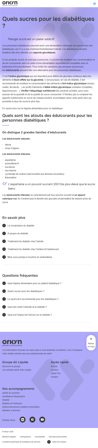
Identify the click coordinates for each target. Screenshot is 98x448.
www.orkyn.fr (35, 350)
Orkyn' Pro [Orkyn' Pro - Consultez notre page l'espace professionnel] (56, 373)
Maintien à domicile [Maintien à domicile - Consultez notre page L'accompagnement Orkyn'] (11, 410)
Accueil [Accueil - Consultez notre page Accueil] (54, 366)
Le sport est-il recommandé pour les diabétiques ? (33, 299)
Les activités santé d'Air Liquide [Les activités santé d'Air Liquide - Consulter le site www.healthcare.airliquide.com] (16, 370)
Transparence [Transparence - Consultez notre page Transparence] (25, 437)
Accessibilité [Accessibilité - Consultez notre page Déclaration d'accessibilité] (40, 437)
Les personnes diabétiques (16, 45)
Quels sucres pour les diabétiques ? (26, 291)
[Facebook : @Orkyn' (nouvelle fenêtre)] (32, 419)
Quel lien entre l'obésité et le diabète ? (27, 307)
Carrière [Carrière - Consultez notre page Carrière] (54, 370)
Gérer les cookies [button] (59, 442)
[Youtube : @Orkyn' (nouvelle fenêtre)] (42, 419)
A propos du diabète (18, 233)
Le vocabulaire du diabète (21, 225)
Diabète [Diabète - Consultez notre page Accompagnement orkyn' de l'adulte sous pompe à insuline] (5, 400)
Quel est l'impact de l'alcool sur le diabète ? (30, 314)
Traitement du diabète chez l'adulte (25, 241)
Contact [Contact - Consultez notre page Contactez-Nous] (54, 377)
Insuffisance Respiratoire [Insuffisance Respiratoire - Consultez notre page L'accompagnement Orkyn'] (13, 396)
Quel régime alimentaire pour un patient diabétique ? (34, 283)
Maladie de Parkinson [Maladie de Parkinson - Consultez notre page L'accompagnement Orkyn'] (12, 403)
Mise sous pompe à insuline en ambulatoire (30, 257)
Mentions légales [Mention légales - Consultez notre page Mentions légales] (9, 437)
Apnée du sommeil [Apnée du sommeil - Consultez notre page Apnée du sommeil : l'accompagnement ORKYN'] (10, 393)
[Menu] (94, 3)
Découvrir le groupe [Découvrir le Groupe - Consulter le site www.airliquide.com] (11, 366)
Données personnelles (58, 437)
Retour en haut (91, 345)
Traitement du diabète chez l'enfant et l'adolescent (33, 249)
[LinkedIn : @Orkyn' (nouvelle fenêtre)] (22, 419)
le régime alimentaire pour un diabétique (42, 108)
